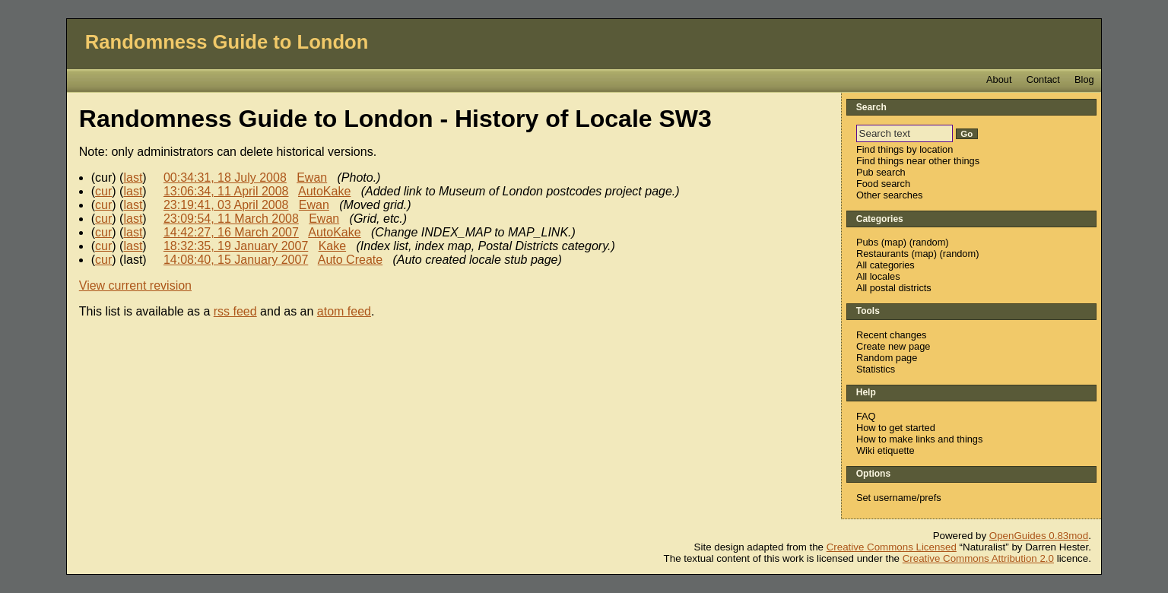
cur (103, 191)
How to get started (895, 427)
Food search (883, 183)
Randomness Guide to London (227, 41)
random (928, 242)
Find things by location (904, 149)
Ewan (312, 177)
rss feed (235, 311)
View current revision (135, 285)
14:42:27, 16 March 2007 (231, 232)
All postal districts (894, 287)
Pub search (881, 172)
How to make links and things (919, 439)
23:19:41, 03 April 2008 (226, 204)
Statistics (875, 369)
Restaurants (882, 253)
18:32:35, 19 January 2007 (235, 245)
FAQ (866, 416)
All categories (885, 265)
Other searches (889, 195)
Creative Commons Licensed (892, 547)
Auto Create (350, 259)
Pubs (867, 242)
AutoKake (324, 191)
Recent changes (891, 335)
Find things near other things (917, 160)
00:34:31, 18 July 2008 (225, 177)
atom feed (344, 311)
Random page (886, 357)
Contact (1043, 79)
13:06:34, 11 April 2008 (226, 191)
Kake (332, 245)
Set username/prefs (898, 497)
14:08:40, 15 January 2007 (235, 259)
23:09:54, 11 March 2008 (231, 218)
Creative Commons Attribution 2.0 (978, 558)
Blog (1084, 79)
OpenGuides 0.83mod (1038, 535)
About (998, 79)
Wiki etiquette (885, 450)
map (893, 242)
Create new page (893, 346)
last (132, 177)
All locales (878, 276)
